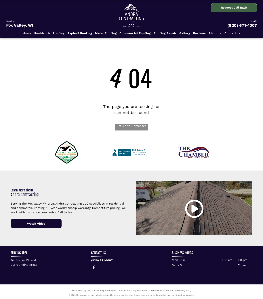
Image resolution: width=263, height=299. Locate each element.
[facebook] (94, 268)
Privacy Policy (78, 290)
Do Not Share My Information (102, 290)
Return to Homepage (131, 126)
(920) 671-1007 (242, 25)
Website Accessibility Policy (178, 290)
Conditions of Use (126, 290)
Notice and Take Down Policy (150, 290)
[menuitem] (27, 34)
